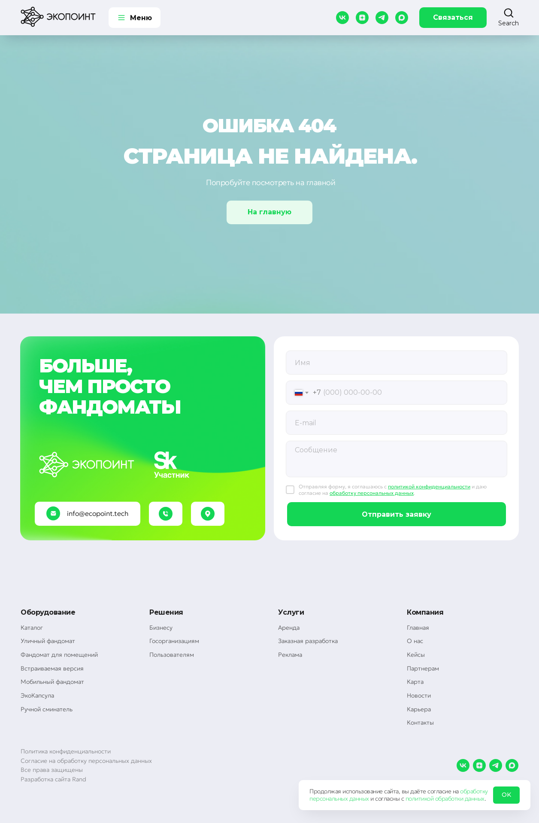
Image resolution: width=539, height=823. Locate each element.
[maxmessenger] (401, 17)
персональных (328, 798)
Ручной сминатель (47, 709)
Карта (415, 682)
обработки (449, 798)
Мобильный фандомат (52, 682)
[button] (508, 17)
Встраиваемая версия (52, 668)
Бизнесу (161, 627)
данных (359, 798)
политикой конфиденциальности (429, 486)
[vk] (342, 17)
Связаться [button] (453, 17)
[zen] (362, 17)
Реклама (290, 654)
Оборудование (48, 612)
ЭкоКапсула (37, 695)
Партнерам (423, 668)
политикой (420, 798)
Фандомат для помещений (59, 654)
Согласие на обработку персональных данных (86, 761)
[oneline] (396, 363)
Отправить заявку (396, 514)
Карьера (419, 709)
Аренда (289, 627)
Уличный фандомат (48, 641)
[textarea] (396, 459)
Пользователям (171, 654)
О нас (415, 641)
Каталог (32, 627)
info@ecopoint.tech (97, 513)
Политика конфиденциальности (66, 751)
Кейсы (416, 654)
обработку (474, 791)
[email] (396, 423)
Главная (418, 627)
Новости (419, 695)
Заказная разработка (308, 641)
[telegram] (381, 17)
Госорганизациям (174, 641)
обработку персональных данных (372, 493)
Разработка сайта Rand (53, 779)
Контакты (420, 722)
